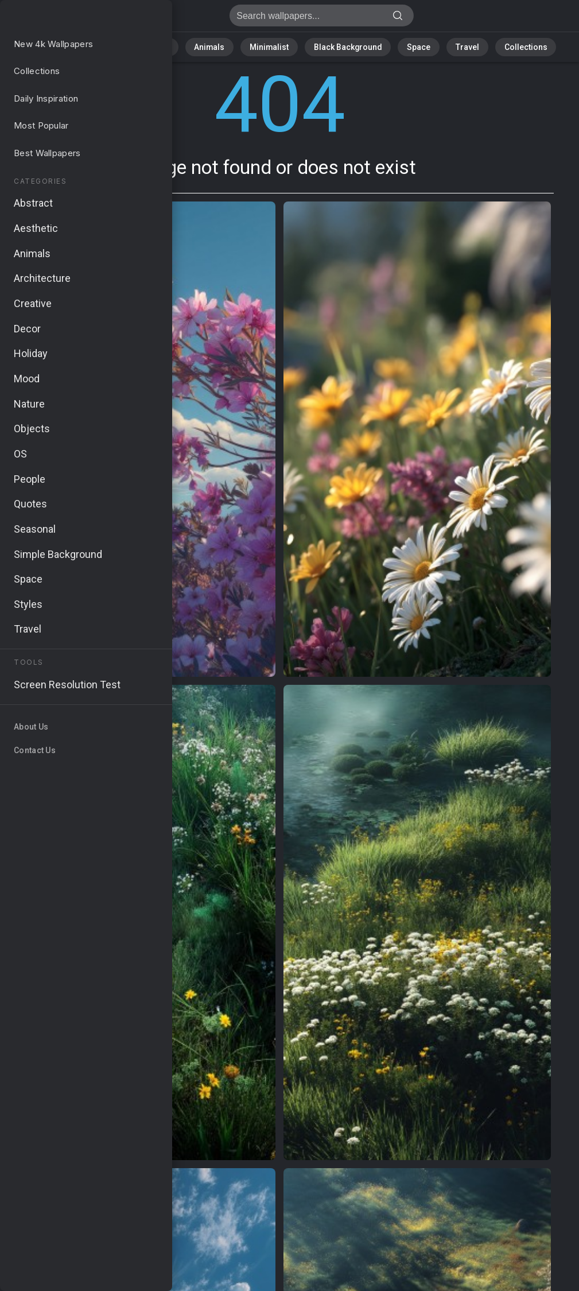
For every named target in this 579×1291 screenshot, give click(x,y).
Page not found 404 (69, 18)
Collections (496, 45)
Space (404, 45)
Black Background (340, 45)
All (88, 45)
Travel (446, 45)
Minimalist (272, 45)
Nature (124, 45)
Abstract (171, 45)
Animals (220, 45)
